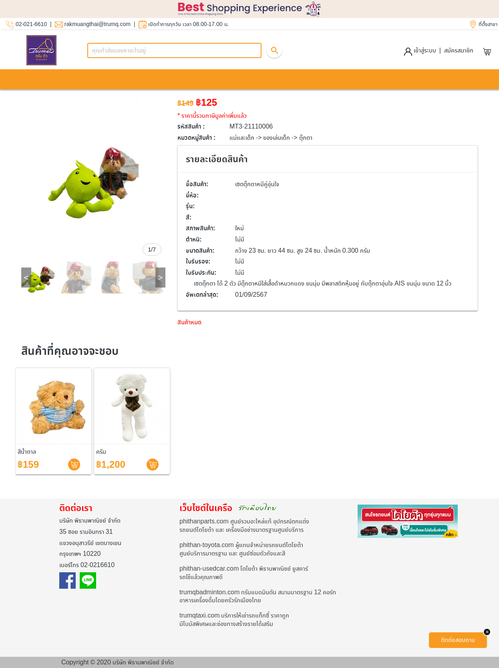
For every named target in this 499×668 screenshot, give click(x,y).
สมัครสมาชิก (458, 50)
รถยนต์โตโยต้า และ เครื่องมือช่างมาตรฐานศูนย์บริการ (241, 529)
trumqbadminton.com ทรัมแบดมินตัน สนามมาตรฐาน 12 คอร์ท (257, 592)
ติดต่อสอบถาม (458, 640)
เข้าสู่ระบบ (420, 50)
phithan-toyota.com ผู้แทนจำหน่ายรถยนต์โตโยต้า (241, 545)
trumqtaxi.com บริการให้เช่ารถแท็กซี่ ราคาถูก (234, 615)
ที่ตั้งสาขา (488, 24)
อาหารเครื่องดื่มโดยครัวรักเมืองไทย (220, 600)
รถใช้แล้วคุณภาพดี (201, 577)
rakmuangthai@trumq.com (97, 24)
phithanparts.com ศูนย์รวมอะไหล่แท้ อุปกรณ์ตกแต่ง (244, 521)
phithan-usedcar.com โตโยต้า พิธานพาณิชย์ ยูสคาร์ (243, 568)
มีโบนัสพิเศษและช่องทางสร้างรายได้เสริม (226, 624)
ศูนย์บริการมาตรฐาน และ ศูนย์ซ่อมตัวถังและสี (232, 553)
